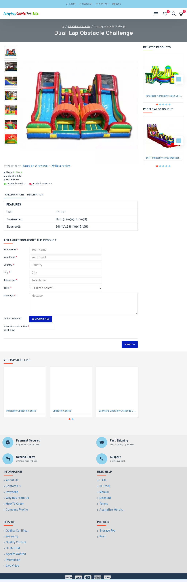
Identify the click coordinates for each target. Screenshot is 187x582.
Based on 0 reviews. (35, 166)
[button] (178, 79)
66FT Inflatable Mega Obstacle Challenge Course (164, 157)
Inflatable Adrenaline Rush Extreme (164, 96)
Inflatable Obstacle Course (21, 421)
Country (8, 265)
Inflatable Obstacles (79, 26)
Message (9, 295)
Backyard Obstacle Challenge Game (117, 421)
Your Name (10, 249)
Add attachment (13, 318)
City (6, 272)
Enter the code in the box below (15, 328)
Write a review (60, 166)
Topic (6, 288)
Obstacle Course (61, 421)
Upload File (40, 319)
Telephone (9, 280)
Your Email (9, 257)
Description (35, 194)
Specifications (14, 194)
